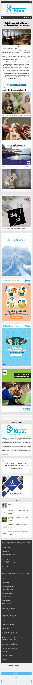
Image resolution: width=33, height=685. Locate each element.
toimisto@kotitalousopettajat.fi (16, 543)
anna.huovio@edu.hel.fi (7, 603)
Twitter (12, 84)
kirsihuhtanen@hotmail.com (8, 610)
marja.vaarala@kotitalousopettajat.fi (9, 555)
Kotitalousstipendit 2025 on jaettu (16, 190)
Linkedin (23, 84)
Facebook (18, 84)
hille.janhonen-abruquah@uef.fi (9, 639)
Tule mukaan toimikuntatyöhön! (16, 141)
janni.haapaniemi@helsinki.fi (8, 633)
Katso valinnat (16, 681)
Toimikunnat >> (5, 620)
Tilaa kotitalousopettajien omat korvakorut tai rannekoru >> (15, 228)
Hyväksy (16, 673)
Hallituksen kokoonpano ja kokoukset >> (10, 578)
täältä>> (23, 82)
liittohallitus (9, 87)
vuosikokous (14, 87)
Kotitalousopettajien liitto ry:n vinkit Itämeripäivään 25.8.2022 (16, 166)
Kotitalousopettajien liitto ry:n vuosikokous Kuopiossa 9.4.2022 (16, 24)
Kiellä (16, 677)
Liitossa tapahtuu (17, 21)
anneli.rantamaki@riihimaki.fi (8, 616)
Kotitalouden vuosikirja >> (7, 655)
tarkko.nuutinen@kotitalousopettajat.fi (10, 649)
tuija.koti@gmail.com (6, 596)
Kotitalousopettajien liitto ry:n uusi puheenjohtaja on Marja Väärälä (16, 115)
